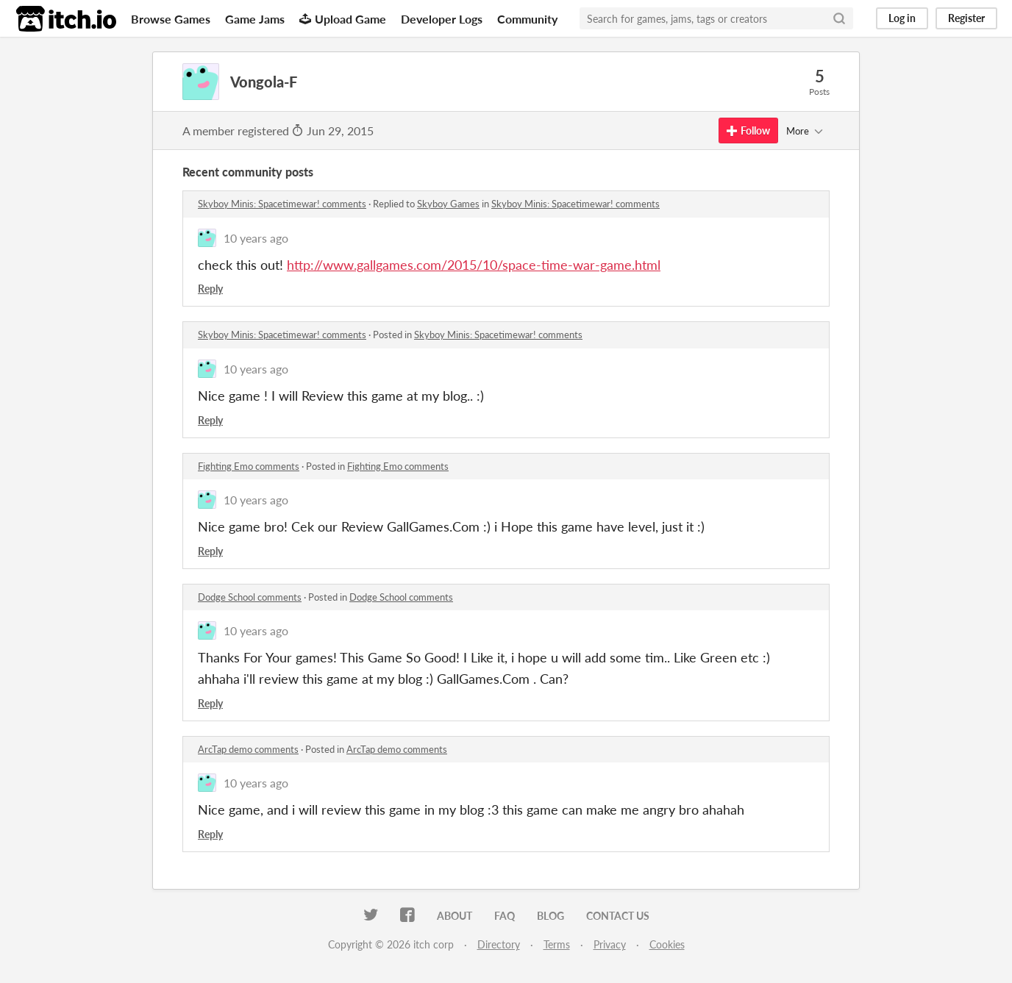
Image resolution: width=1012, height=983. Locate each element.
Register (966, 18)
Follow (748, 130)
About (454, 915)
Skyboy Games (448, 204)
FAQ (504, 915)
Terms (557, 944)
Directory (498, 944)
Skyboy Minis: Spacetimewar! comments (282, 204)
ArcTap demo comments (248, 749)
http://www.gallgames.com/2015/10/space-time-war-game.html (473, 265)
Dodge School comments (250, 597)
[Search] (839, 18)
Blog (550, 915)
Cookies (667, 944)
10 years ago (256, 238)
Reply (210, 288)
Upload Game (342, 19)
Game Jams (255, 19)
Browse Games (170, 19)
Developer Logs (441, 19)
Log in (902, 18)
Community (527, 19)
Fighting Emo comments (248, 466)
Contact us (617, 915)
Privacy (610, 944)
